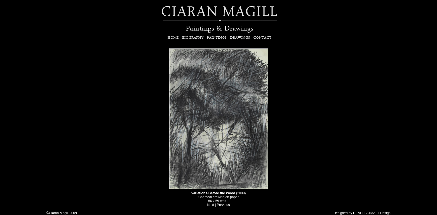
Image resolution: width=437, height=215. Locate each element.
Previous (223, 205)
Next (210, 205)
